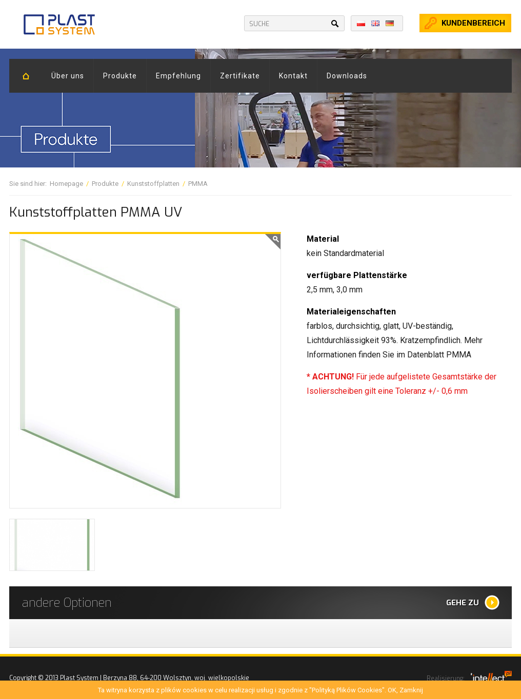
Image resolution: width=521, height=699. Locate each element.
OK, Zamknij (405, 690)
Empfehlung (178, 76)
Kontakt (293, 76)
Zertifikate (240, 76)
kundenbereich (473, 23)
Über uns (67, 76)
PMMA (198, 183)
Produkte (120, 76)
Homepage (66, 183)
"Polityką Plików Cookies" (347, 690)
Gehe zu (462, 603)
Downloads (347, 76)
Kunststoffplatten (153, 183)
